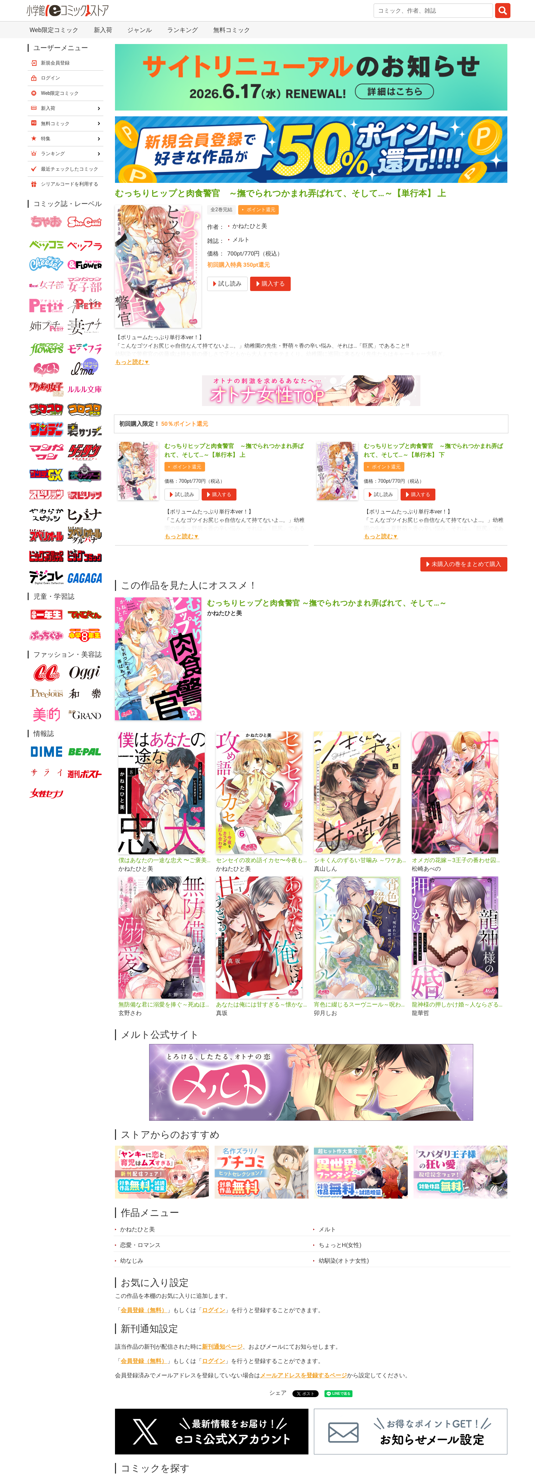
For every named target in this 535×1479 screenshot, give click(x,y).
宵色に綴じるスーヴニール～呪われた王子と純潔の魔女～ (360, 1004)
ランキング (182, 29)
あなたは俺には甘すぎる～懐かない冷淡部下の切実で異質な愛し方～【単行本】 (262, 1004)
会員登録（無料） (144, 1310)
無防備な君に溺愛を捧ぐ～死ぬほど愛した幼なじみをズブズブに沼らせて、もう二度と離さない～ (164, 1004)
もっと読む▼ (132, 362)
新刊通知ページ (222, 1346)
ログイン (213, 1310)
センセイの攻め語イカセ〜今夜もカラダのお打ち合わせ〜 (262, 860)
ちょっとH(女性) (340, 1245)
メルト (241, 239)
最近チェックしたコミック (69, 169)
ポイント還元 (261, 209)
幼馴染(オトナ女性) (344, 1260)
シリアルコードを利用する (69, 184)
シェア (278, 1392)
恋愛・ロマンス (140, 1245)
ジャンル (139, 29)
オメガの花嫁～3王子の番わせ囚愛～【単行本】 (458, 860)
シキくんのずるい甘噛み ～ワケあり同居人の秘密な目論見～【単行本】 (360, 860)
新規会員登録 (55, 63)
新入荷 (103, 29)
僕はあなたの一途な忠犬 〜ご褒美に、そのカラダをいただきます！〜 (164, 860)
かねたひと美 (249, 225)
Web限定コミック (53, 29)
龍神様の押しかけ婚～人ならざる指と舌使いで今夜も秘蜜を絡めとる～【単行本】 (458, 1004)
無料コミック (231, 29)
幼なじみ (131, 1260)
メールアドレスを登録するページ (303, 1375)
